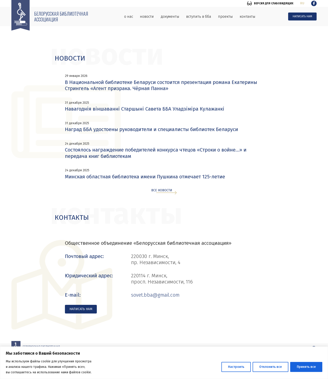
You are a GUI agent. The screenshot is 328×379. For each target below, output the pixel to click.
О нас (128, 16)
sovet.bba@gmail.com (155, 295)
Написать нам (302, 16)
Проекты (225, 16)
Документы (170, 16)
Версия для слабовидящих (273, 3)
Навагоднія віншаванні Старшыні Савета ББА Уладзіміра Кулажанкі (144, 109)
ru (302, 3)
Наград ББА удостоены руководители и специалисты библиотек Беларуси (151, 129)
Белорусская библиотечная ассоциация (61, 16)
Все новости (161, 190)
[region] (164, 362)
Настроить (236, 367)
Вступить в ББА (198, 16)
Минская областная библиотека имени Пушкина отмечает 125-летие (145, 177)
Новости (147, 16)
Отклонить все (270, 367)
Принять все (306, 367)
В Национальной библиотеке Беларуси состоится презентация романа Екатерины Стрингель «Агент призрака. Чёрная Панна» (161, 85)
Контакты (247, 16)
